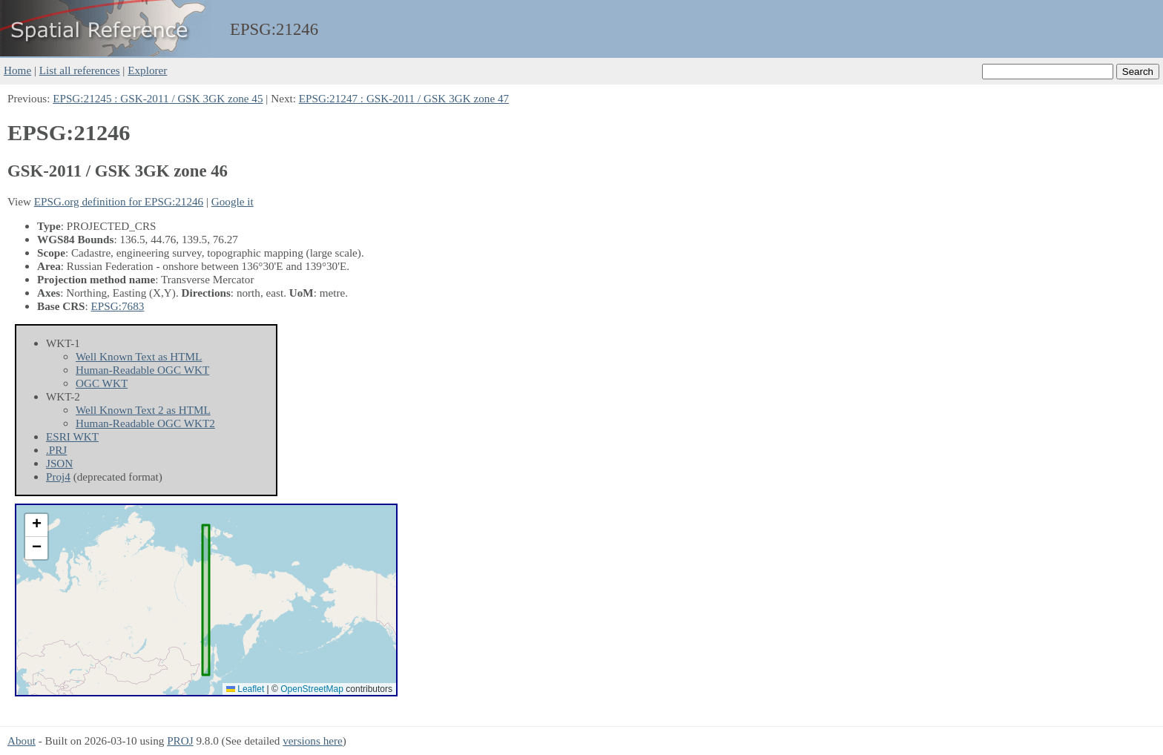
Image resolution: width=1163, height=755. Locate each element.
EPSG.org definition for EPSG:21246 (118, 201)
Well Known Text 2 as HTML (143, 409)
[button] (36, 525)
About (21, 740)
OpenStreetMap (311, 689)
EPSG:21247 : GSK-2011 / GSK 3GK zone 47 (404, 98)
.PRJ (56, 450)
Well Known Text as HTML (139, 356)
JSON (59, 463)
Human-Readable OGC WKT (142, 369)
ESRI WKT (72, 436)
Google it (232, 201)
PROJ (180, 740)
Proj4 (58, 476)
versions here (313, 740)
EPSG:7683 (118, 306)
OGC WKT (102, 383)
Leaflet (245, 689)
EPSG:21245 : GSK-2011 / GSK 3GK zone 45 (158, 98)
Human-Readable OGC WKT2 (145, 423)
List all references (79, 70)
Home (17, 70)
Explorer (147, 70)
